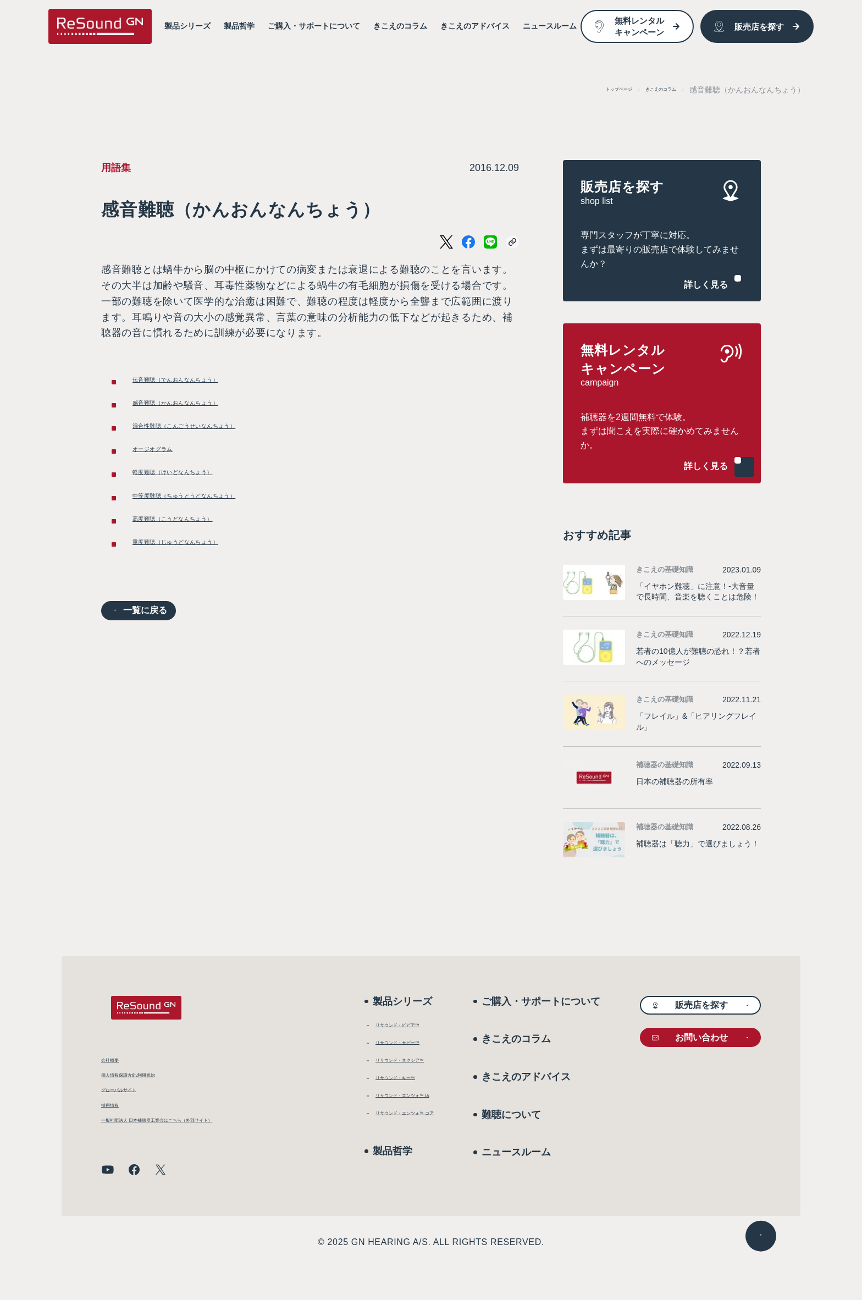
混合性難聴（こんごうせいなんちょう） (225, 445)
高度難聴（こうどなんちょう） (204, 570)
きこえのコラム (649, 90)
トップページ (586, 90)
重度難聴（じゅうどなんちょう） (209, 601)
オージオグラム (168, 476)
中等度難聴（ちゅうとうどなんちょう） (225, 538)
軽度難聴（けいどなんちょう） (204, 508)
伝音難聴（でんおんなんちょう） (209, 383)
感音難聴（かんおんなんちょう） (209, 415)
